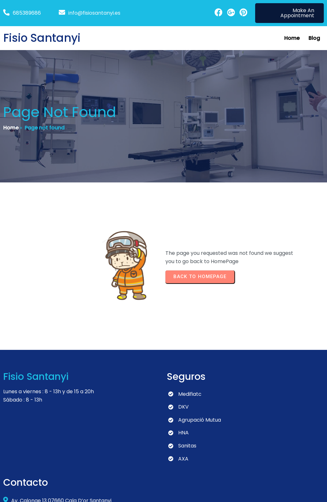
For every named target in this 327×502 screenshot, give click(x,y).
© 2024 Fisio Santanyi (29, 491)
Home (11, 128)
